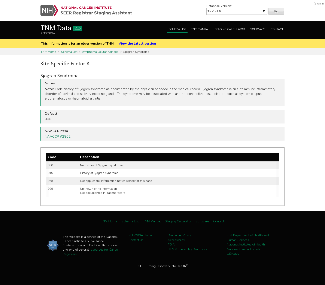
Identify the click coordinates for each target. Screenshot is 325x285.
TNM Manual (200, 29)
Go (276, 11)
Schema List (177, 29)
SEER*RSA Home (140, 235)
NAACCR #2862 (58, 136)
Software (257, 29)
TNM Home (48, 52)
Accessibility (176, 240)
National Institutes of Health (246, 244)
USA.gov (233, 253)
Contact (277, 29)
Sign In (319, 3)
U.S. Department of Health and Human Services (248, 237)
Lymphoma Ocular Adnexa (100, 52)
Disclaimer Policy (179, 235)
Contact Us (135, 240)
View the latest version (137, 43)
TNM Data (61, 28)
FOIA (171, 244)
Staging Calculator (230, 29)
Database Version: (219, 6)
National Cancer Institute (244, 249)
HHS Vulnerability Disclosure (187, 249)
